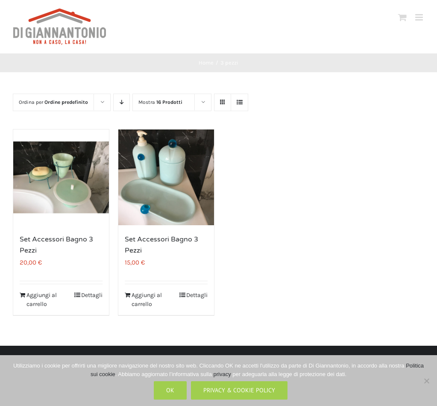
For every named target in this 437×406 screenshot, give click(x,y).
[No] (426, 381)
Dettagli (92, 295)
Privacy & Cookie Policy (239, 390)
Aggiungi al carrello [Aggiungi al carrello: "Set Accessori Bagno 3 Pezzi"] (41, 299)
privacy (222, 374)
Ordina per (53, 102)
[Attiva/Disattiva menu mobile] (419, 17)
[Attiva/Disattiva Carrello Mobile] (402, 17)
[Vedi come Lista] (239, 102)
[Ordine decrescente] (121, 102)
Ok (170, 390)
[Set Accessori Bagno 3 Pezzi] (61, 177)
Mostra (160, 102)
